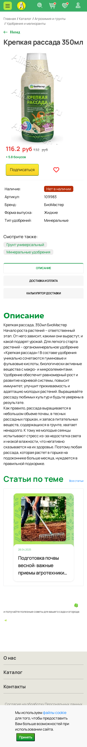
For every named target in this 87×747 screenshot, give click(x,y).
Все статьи (76, 481)
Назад (15, 32)
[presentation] (43, 268)
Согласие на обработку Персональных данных (43, 704)
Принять (25, 737)
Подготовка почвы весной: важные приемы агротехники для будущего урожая (42, 566)
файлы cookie (54, 712)
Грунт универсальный (25, 244)
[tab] (43, 268)
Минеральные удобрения (28, 252)
